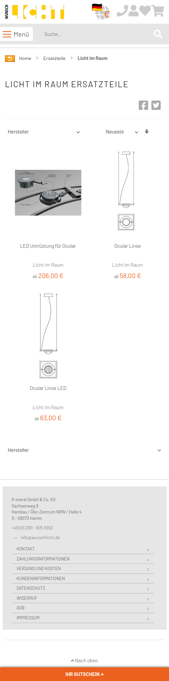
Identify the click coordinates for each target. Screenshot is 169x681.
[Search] (158, 34)
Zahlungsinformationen (43, 558)
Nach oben (84, 660)
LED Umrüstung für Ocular (48, 246)
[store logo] (34, 12)
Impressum (28, 617)
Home (25, 58)
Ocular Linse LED (48, 388)
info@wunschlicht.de (40, 537)
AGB (21, 607)
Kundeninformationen (41, 578)
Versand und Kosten (39, 568)
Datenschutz (31, 588)
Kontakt (26, 548)
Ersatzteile (55, 58)
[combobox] (97, 34)
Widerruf (27, 598)
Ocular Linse (127, 246)
